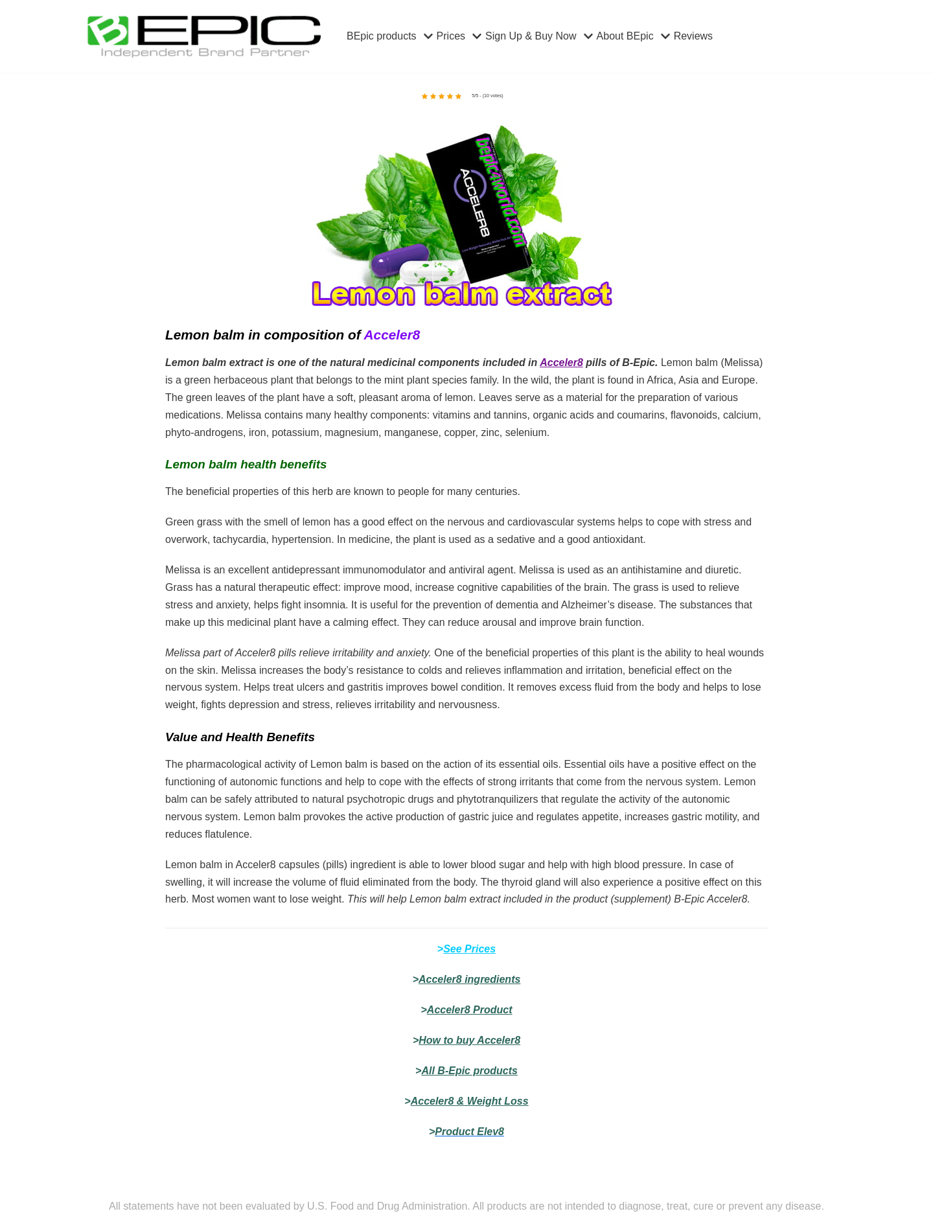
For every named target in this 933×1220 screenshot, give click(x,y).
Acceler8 (561, 362)
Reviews (693, 35)
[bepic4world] (204, 36)
